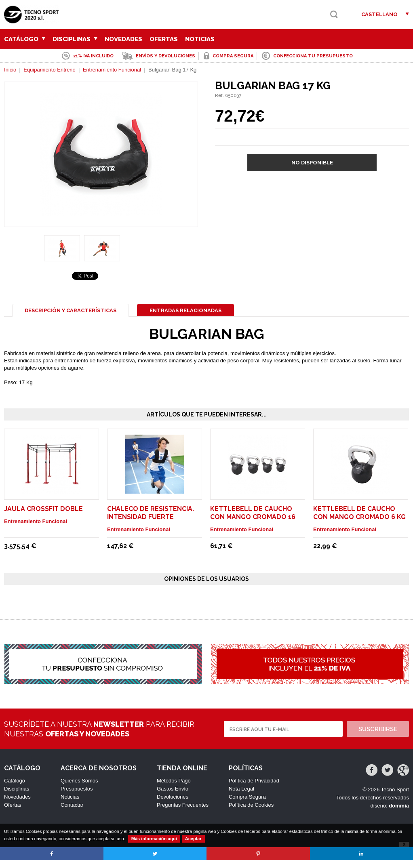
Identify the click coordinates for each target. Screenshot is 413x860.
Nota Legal (241, 789)
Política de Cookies (251, 805)
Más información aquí (154, 838)
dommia (399, 806)
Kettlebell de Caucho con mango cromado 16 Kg (252, 517)
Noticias (200, 39)
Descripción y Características (70, 310)
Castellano (379, 14)
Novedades (123, 39)
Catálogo (24, 39)
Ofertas (164, 39)
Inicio (10, 70)
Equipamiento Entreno (49, 70)
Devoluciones (172, 797)
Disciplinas (75, 39)
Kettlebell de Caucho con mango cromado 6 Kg (359, 513)
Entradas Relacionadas (185, 310)
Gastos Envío (172, 789)
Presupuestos (77, 789)
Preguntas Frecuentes (183, 805)
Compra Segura (247, 797)
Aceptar (193, 838)
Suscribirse (377, 729)
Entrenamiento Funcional (112, 70)
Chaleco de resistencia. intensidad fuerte (150, 513)
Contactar (72, 805)
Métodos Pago (174, 781)
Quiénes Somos (79, 781)
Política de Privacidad (254, 781)
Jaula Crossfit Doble (43, 509)
